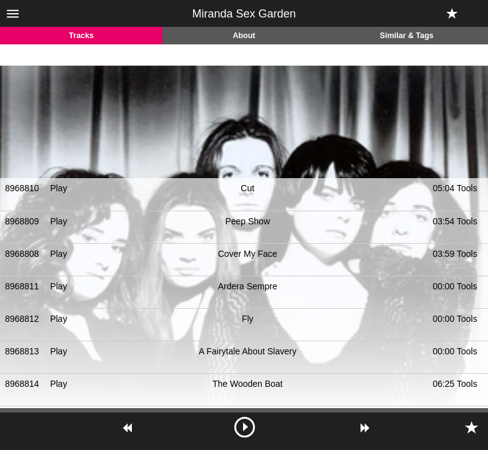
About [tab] (243, 35)
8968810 (22, 188)
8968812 (22, 319)
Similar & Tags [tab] (407, 35)
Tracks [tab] (81, 35)
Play (58, 188)
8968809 (22, 221)
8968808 (22, 254)
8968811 (22, 286)
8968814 (22, 384)
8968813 (22, 351)
